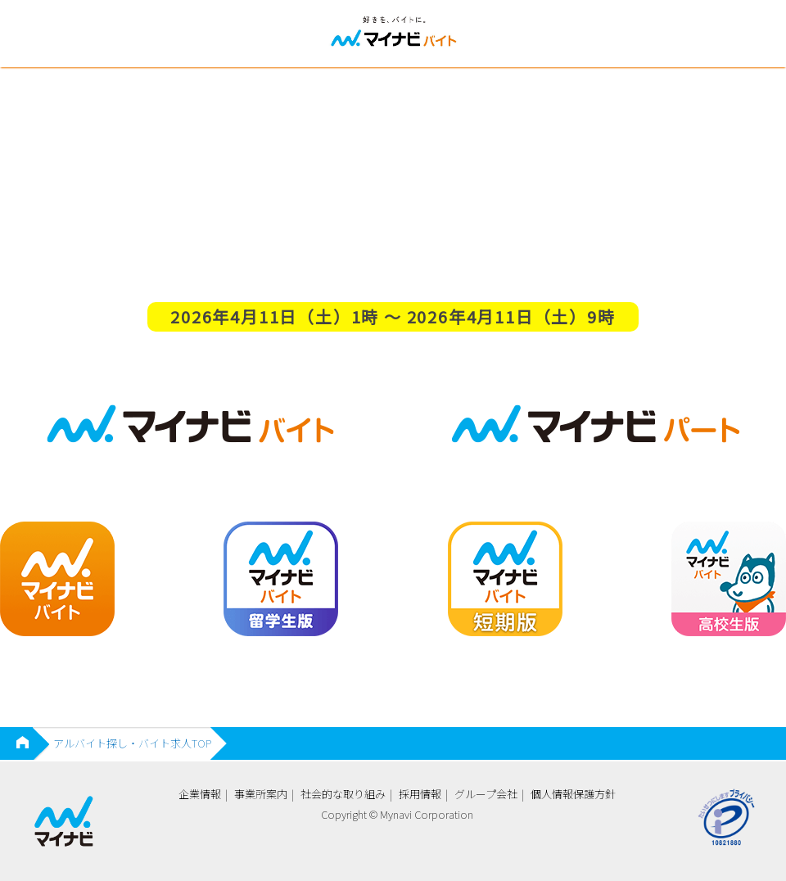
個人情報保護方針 (573, 794)
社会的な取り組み (343, 794)
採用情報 (420, 794)
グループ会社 (485, 794)
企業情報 (199, 794)
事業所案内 (260, 794)
